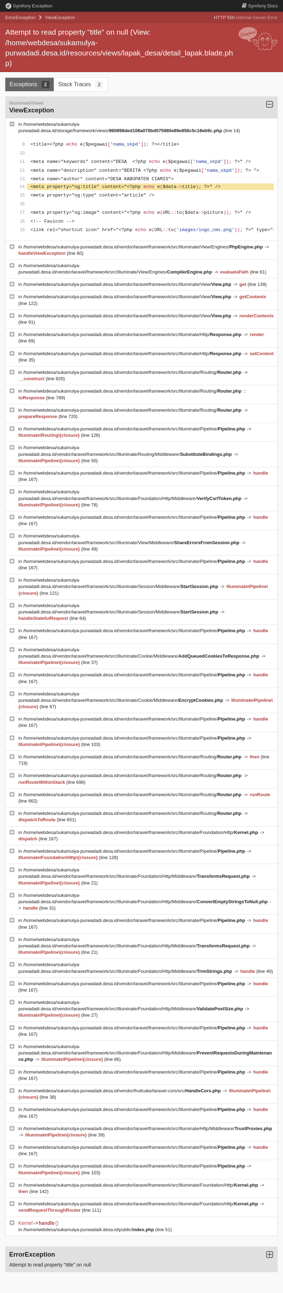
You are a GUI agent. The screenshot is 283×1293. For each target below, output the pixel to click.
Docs (260, 5)
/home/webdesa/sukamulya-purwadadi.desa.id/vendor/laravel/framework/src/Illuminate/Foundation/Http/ (141, 832)
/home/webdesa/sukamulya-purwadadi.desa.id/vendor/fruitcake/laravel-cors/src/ (122, 1090)
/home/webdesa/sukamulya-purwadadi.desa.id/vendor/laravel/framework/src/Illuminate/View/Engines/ (143, 246)
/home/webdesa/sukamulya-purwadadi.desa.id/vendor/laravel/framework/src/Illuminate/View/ (127, 284)
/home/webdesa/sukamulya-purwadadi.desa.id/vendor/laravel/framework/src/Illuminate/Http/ (133, 334)
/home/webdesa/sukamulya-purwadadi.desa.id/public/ (89, 1229)
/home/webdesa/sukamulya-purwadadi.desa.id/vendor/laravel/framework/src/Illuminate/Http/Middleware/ (147, 1128)
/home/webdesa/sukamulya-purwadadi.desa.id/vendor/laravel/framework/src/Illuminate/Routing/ (133, 372)
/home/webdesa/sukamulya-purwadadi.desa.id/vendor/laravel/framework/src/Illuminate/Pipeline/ (135, 428)
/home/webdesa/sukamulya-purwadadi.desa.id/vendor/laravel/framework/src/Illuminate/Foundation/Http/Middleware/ (145, 1053)
